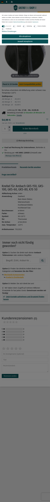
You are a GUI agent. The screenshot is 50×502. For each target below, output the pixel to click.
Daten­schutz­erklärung (19, 22)
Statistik (19, 26)
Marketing (29, 26)
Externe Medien (42, 26)
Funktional (8, 28)
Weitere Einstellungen (9, 31)
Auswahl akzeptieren (25, 41)
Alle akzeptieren (25, 36)
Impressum (35, 22)
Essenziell (8, 26)
